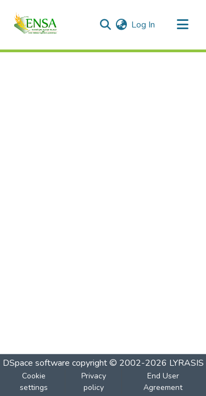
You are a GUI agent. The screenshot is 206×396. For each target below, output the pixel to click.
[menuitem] (121, 24)
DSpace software (36, 363)
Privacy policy (93, 382)
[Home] (35, 24)
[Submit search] (105, 24)
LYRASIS (186, 363)
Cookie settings (34, 382)
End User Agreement (162, 382)
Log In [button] (143, 25)
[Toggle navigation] (182, 24)
